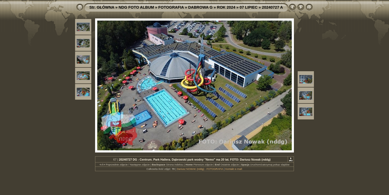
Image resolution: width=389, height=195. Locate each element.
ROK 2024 (226, 7)
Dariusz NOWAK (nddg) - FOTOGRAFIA (200, 168)
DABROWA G (200, 7)
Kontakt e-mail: (234, 168)
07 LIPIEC (248, 7)
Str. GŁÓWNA (101, 7)
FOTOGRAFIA (171, 7)
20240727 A (272, 7)
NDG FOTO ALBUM (136, 7)
